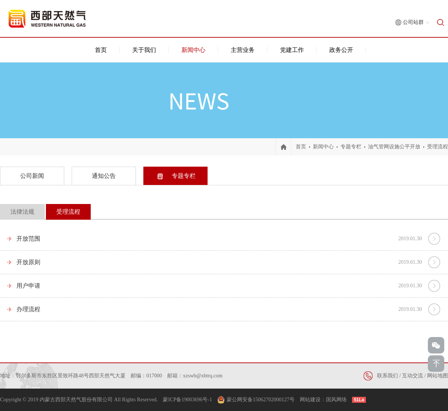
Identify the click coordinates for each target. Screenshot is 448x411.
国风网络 (336, 399)
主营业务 (243, 50)
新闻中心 (193, 50)
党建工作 (292, 50)
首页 (101, 50)
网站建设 (310, 399)
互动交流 (412, 375)
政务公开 (341, 50)
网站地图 (437, 375)
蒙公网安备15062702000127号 (261, 399)
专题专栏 (350, 146)
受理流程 (437, 146)
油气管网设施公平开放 (394, 146)
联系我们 (387, 375)
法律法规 (22, 211)
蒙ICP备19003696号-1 (187, 399)
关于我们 (144, 50)
